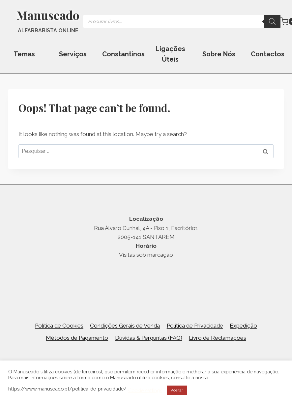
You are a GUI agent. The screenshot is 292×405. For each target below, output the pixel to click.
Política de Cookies (59, 325)
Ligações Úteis (170, 54)
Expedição (243, 325)
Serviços (73, 54)
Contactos (267, 54)
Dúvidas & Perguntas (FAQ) (148, 337)
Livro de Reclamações (217, 337)
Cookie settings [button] (145, 390)
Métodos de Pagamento (77, 337)
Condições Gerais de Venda (125, 325)
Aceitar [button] (177, 390)
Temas (24, 54)
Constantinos (123, 54)
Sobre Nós (218, 54)
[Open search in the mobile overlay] (181, 21)
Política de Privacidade (195, 325)
